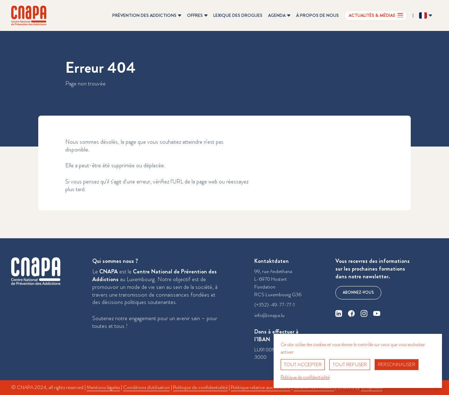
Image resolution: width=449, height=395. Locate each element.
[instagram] (364, 313)
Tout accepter (303, 364)
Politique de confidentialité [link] (305, 377)
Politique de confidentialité (200, 387)
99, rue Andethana (273, 271)
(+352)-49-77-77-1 (274, 305)
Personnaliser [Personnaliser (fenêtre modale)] (396, 364)
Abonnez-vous (358, 292)
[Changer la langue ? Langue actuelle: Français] (425, 15)
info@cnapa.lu (269, 315)
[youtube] (376, 313)
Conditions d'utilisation (146, 387)
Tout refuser (350, 364)
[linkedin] (338, 313)
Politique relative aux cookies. (260, 387)
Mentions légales (103, 387)
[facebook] (351, 313)
